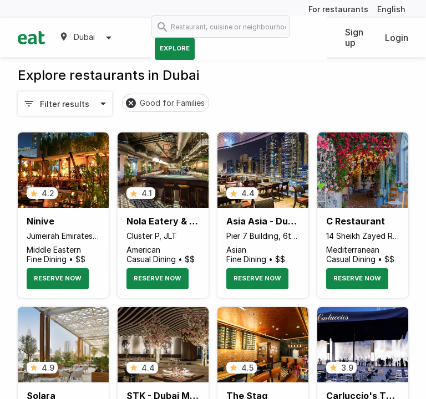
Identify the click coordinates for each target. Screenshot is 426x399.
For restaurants (338, 9)
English (391, 9)
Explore (175, 48)
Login (396, 37)
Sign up (354, 37)
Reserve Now (58, 278)
